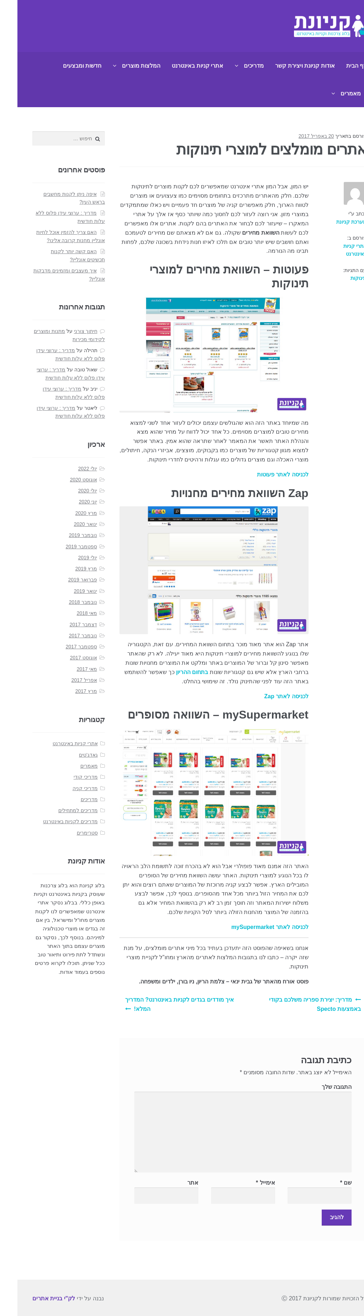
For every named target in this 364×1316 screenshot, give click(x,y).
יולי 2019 (70, 557)
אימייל (248, 1183)
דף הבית (339, 66)
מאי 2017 (69, 669)
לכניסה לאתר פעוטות (265, 474)
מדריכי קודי (68, 777)
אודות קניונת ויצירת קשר (287, 66)
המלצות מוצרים (124, 66)
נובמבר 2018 (66, 602)
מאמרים (333, 93)
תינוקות (341, 278)
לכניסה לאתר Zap (269, 696)
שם (328, 1183)
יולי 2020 (70, 491)
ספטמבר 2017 (64, 646)
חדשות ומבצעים (65, 66)
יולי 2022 (70, 468)
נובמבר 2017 (66, 635)
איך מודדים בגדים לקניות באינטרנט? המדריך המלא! (162, 1004)
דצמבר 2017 (66, 624)
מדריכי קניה (67, 788)
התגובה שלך (319, 1087)
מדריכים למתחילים (60, 810)
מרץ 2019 (69, 568)
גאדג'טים (70, 755)
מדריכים (236, 66)
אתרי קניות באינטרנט (180, 66)
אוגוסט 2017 (66, 657)
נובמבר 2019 (66, 535)
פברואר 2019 (65, 580)
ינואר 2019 (68, 591)
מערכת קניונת (334, 222)
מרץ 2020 (69, 513)
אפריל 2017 (67, 680)
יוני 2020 (70, 502)
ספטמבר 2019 (64, 546)
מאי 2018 (69, 613)
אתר (175, 1183)
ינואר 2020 (68, 524)
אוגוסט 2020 (66, 479)
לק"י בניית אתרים (36, 1298)
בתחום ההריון (175, 672)
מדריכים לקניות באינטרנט (53, 821)
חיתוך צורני (68, 331)
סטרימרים (69, 833)
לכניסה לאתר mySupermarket (252, 927)
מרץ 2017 (69, 691)
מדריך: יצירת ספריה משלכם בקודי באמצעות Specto (297, 1004)
